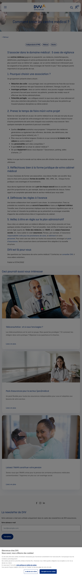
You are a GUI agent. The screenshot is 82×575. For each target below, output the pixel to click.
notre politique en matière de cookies (26, 567)
